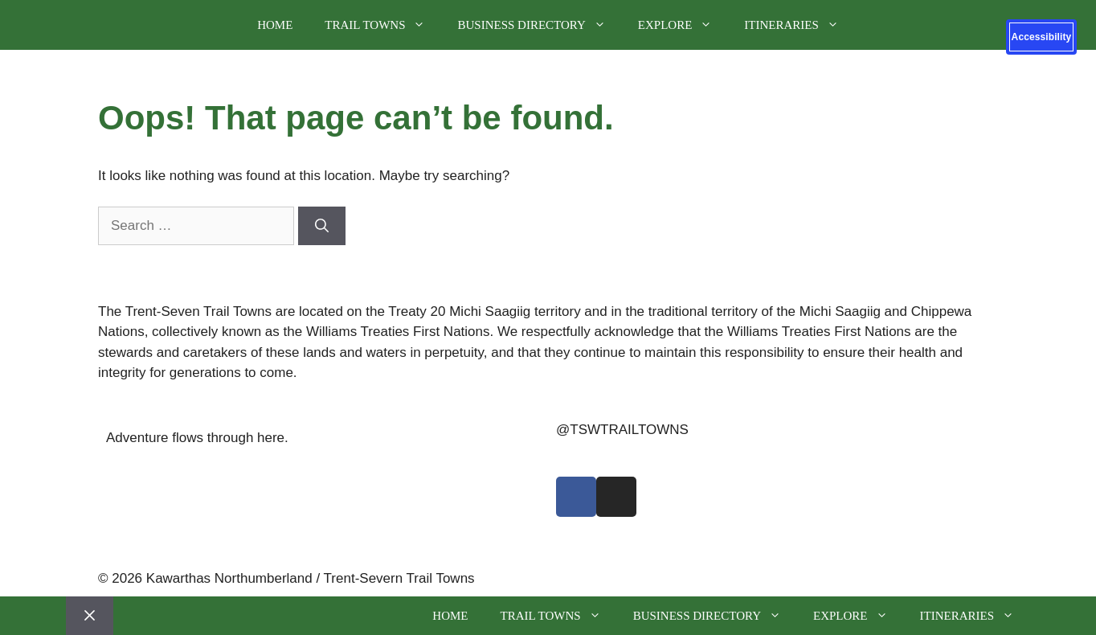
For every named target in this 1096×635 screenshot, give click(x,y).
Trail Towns (383, 25)
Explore (683, 25)
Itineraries (799, 25)
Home (274, 24)
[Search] (322, 226)
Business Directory (539, 25)
